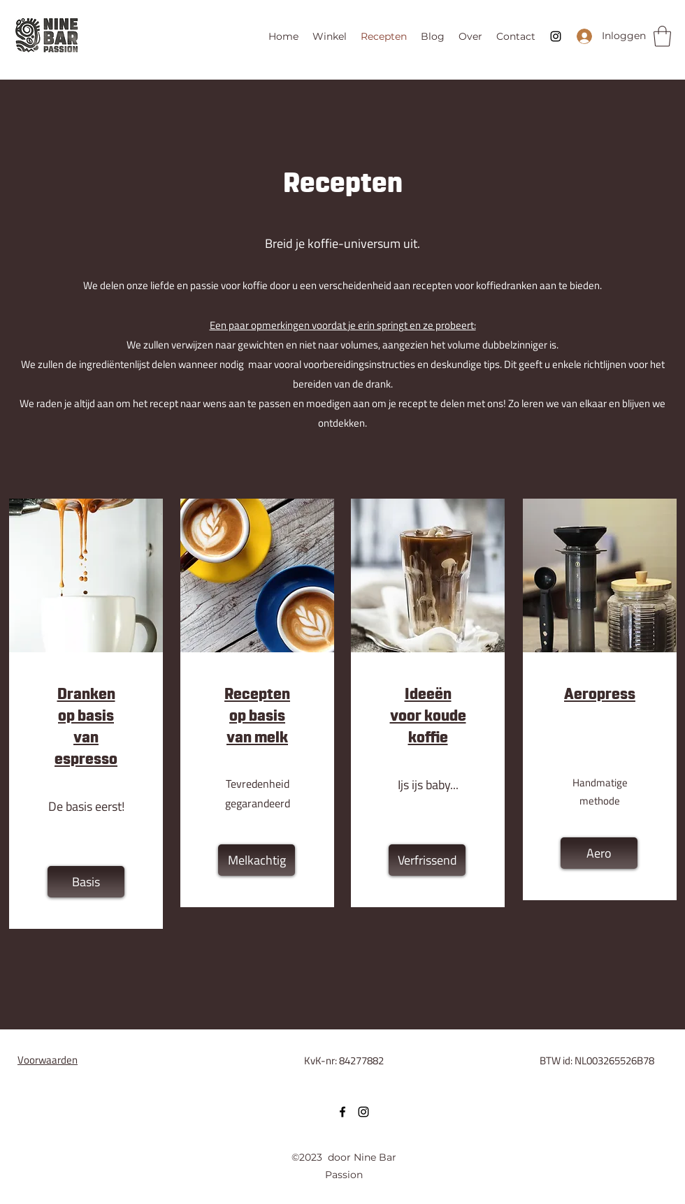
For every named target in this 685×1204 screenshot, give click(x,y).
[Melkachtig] (256, 860)
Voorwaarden (47, 1060)
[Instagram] (556, 36)
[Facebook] (342, 1112)
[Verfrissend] (427, 860)
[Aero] (599, 853)
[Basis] (86, 881)
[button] (662, 36)
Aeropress (599, 695)
